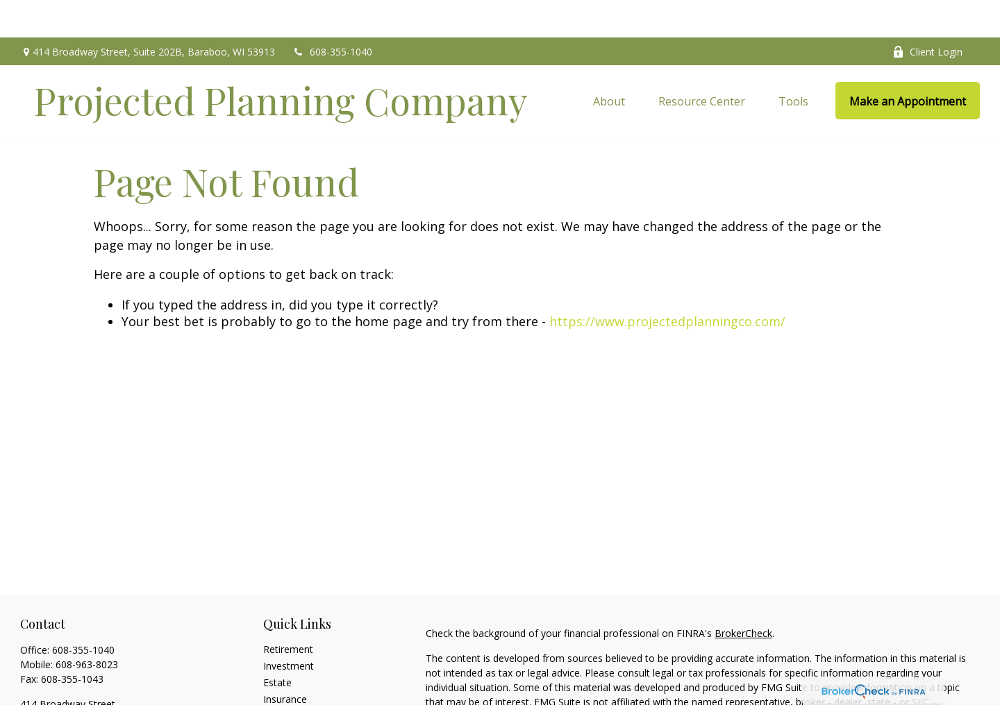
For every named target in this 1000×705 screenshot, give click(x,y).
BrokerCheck (743, 595)
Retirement (288, 611)
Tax (271, 677)
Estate (277, 644)
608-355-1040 (332, 14)
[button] (609, 63)
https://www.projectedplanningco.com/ (667, 283)
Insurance (285, 661)
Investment (288, 627)
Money (278, 694)
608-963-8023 (87, 626)
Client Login (927, 14)
